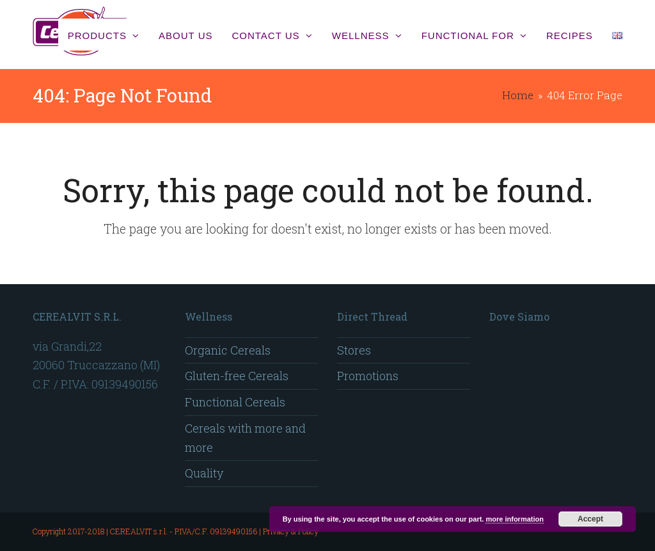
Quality (204, 473)
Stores (354, 350)
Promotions (368, 375)
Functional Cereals (235, 402)
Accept (590, 519)
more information (514, 519)
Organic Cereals (228, 350)
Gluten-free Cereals (236, 375)
